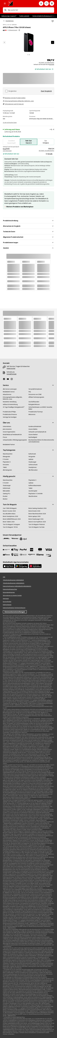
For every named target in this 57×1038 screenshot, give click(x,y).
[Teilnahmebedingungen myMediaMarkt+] (13, 583)
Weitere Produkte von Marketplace (18, 206)
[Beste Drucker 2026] (34, 511)
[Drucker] (5, 496)
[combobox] (30, 10)
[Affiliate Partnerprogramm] (36, 397)
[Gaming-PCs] (6, 494)
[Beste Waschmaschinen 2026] (37, 514)
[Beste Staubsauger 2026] (36, 519)
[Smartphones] (33, 467)
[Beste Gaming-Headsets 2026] (37, 508)
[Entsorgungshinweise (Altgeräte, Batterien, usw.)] (16, 398)
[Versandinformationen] (35, 389)
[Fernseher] (6, 465)
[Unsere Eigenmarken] (9, 432)
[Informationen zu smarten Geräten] (12, 595)
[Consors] (6, 549)
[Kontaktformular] (11, 374)
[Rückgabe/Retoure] (34, 404)
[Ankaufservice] (7, 394)
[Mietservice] (32, 414)
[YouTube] (9, 379)
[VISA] (48, 550)
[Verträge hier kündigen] (10, 417)
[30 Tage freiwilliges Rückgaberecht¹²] (13, 407)
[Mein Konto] (41, 3)
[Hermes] (14, 538)
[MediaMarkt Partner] (9, 444)
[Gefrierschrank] (33, 465)
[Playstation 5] (7, 462)
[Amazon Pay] (31, 554)
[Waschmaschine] (7, 454)
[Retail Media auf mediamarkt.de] (12, 434)
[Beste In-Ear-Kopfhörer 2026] (37, 522)
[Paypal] (23, 550)
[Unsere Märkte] (33, 429)
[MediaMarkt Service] (9, 392)
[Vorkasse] (6, 554)
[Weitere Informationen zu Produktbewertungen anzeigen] (19, 30)
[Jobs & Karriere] (7, 429)
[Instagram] (12, 379)
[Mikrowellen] (6, 491)
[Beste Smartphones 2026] (10, 516)
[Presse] (5, 437)
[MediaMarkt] (21, 3)
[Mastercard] (40, 549)
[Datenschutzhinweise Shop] (10, 589)
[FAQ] (30, 392)
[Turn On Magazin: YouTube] (36, 527)
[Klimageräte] (6, 457)
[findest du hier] (11, 368)
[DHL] (6, 538)
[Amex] (31, 549)
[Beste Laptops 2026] (34, 516)
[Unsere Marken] (33, 434)
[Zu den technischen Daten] (10, 122)
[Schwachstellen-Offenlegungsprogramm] (15, 440)
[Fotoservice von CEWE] (35, 394)
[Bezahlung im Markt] (14, 554)
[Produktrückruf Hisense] (10, 414)
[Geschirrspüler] (33, 491)
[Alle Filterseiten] (33, 470)
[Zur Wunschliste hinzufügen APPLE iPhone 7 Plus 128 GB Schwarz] (52, 21)
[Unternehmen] (7, 426)
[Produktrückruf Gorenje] (36, 412)
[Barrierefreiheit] (7, 601)
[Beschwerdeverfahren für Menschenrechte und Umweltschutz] (41, 441)
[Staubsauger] (32, 462)
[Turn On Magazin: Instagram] (11, 524)
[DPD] (23, 538)
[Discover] (48, 555)
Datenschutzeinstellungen (15, 611)
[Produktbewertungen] (5, 30)
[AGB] (4, 577)
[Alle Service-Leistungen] (10, 389)
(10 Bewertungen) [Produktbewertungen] (12, 30)
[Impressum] (6, 598)
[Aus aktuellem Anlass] (9, 514)
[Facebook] (5, 379)
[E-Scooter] (6, 459)
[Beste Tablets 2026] (8, 522)
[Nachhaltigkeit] (33, 437)
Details (49, 153)
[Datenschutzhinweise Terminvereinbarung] (14, 608)
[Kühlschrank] (32, 454)
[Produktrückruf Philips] (9, 412)
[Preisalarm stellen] (46, 3)
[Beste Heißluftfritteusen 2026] (12, 519)
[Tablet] (5, 467)
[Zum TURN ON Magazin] (10, 508)
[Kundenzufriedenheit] (35, 426)
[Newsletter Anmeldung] (9, 402)
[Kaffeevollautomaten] (35, 485)
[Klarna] (40, 554)
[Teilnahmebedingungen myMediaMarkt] (13, 580)
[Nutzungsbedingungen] (9, 592)
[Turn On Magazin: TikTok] (10, 527)
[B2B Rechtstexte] (7, 604)
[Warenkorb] (52, 3)
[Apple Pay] (14, 549)
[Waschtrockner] (33, 496)
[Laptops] (31, 459)
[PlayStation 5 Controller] (36, 494)
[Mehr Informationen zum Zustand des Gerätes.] (52, 69)
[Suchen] (5, 10)
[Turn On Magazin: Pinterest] (37, 524)
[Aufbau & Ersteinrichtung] (10, 404)
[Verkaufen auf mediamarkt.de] (37, 432)
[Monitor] (5, 499)
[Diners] (23, 555)
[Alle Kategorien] (5, 3)
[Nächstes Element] (52, 42)
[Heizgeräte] (32, 457)
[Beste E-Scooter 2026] (9, 511)
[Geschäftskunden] (34, 402)
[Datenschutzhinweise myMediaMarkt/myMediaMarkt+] (17, 586)
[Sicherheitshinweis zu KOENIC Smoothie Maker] (41, 408)
